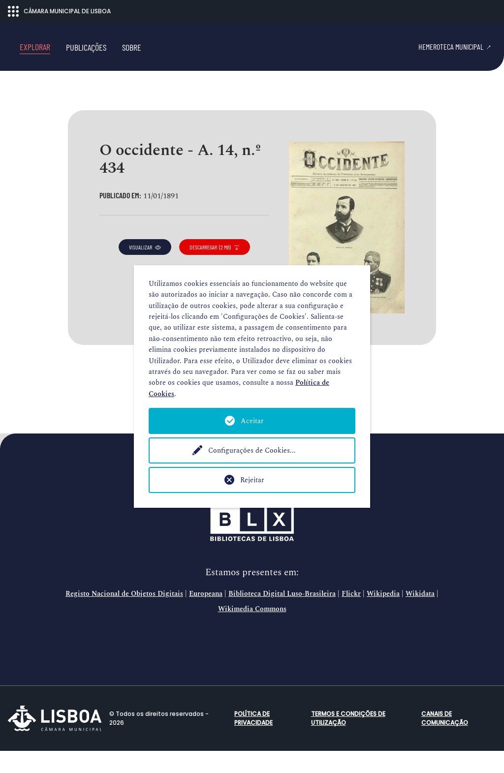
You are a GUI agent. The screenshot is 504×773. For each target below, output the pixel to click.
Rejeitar (252, 480)
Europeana (205, 616)
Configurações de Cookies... (252, 450)
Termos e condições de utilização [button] (348, 740)
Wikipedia (383, 616)
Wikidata (420, 616)
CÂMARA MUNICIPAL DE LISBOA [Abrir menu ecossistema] (59, 11)
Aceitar (252, 421)
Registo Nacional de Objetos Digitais (124, 616)
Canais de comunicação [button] (444, 740)
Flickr (351, 616)
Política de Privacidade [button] (253, 740)
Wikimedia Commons (252, 631)
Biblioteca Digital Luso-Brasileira (282, 616)
